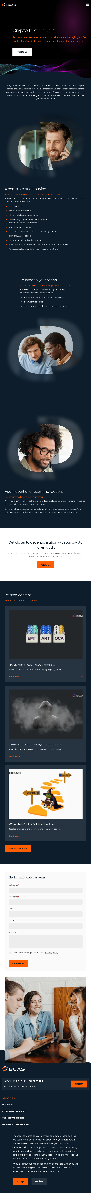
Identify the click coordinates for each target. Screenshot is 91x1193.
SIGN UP (79, 1084)
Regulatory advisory (14, 1111)
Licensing (7, 1104)
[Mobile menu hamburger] (87, 4)
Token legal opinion (13, 1118)
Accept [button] (20, 1181)
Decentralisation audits (15, 1124)
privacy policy (51, 952)
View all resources (18, 848)
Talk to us (22, 51)
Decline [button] (39, 1181)
